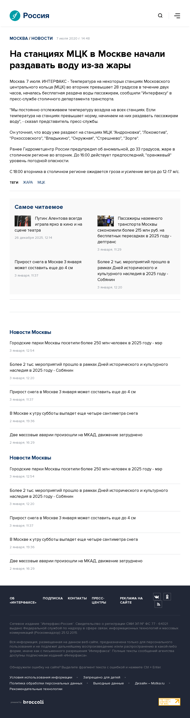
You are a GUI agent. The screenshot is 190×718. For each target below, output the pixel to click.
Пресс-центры (99, 600)
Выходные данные (108, 683)
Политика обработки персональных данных (46, 683)
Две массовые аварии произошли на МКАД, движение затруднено (76, 434)
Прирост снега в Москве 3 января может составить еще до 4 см (48, 264)
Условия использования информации (41, 677)
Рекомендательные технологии (36, 689)
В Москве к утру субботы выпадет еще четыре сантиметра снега (74, 413)
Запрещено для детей (101, 677)
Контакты (77, 598)
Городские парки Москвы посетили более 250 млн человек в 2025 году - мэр (86, 343)
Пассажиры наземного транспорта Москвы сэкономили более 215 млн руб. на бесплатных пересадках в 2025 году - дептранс (134, 230)
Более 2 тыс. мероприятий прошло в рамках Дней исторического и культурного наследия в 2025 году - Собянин (133, 270)
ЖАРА (28, 182)
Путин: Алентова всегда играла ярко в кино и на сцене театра (48, 224)
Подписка (53, 598)
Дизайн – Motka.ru (150, 683)
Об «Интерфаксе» (23, 600)
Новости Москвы (30, 332)
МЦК (41, 182)
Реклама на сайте (131, 600)
